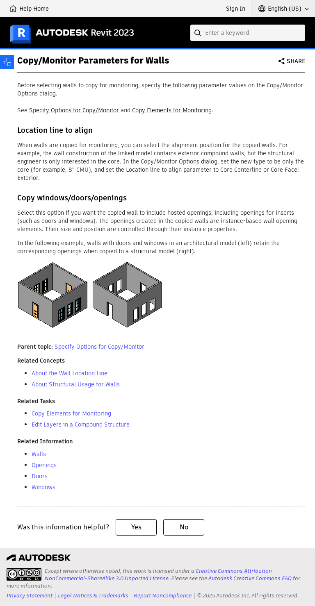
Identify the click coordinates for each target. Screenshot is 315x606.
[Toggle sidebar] (7, 62)
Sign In (235, 9)
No (184, 527)
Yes (136, 527)
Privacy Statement (29, 595)
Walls (39, 454)
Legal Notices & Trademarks (93, 595)
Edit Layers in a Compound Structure (81, 424)
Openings (44, 465)
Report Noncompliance (163, 595)
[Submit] (198, 33)
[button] (283, 8)
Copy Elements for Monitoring (172, 110)
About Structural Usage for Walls (76, 384)
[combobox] (247, 33)
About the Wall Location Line (69, 373)
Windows (43, 487)
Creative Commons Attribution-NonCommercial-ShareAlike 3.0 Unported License (159, 574)
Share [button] (296, 61)
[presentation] (24, 574)
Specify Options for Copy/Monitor (74, 110)
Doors (40, 476)
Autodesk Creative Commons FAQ (250, 578)
